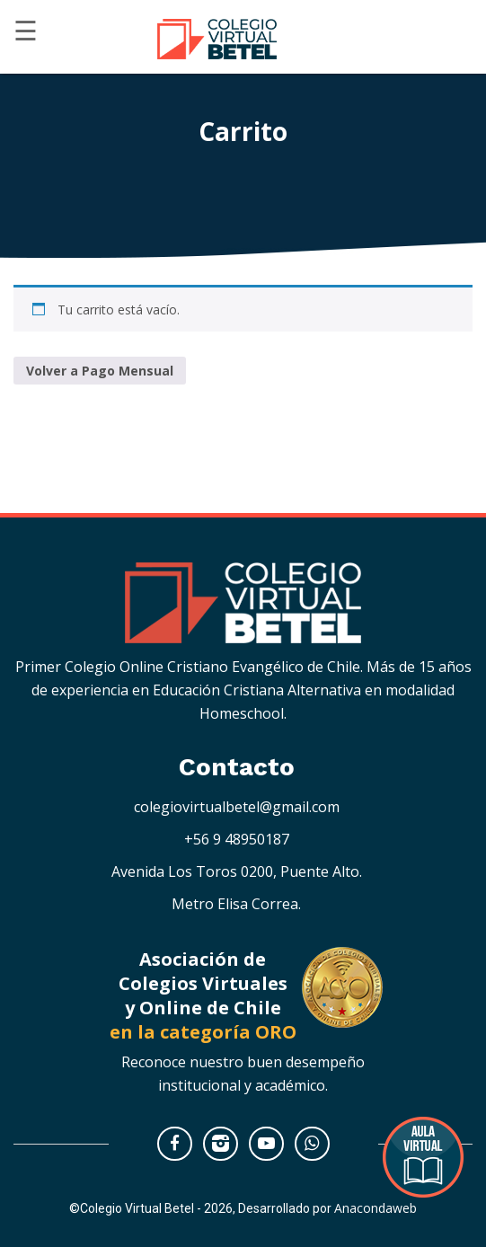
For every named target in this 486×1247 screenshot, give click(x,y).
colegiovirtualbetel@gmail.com (237, 807)
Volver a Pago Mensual (99, 370)
